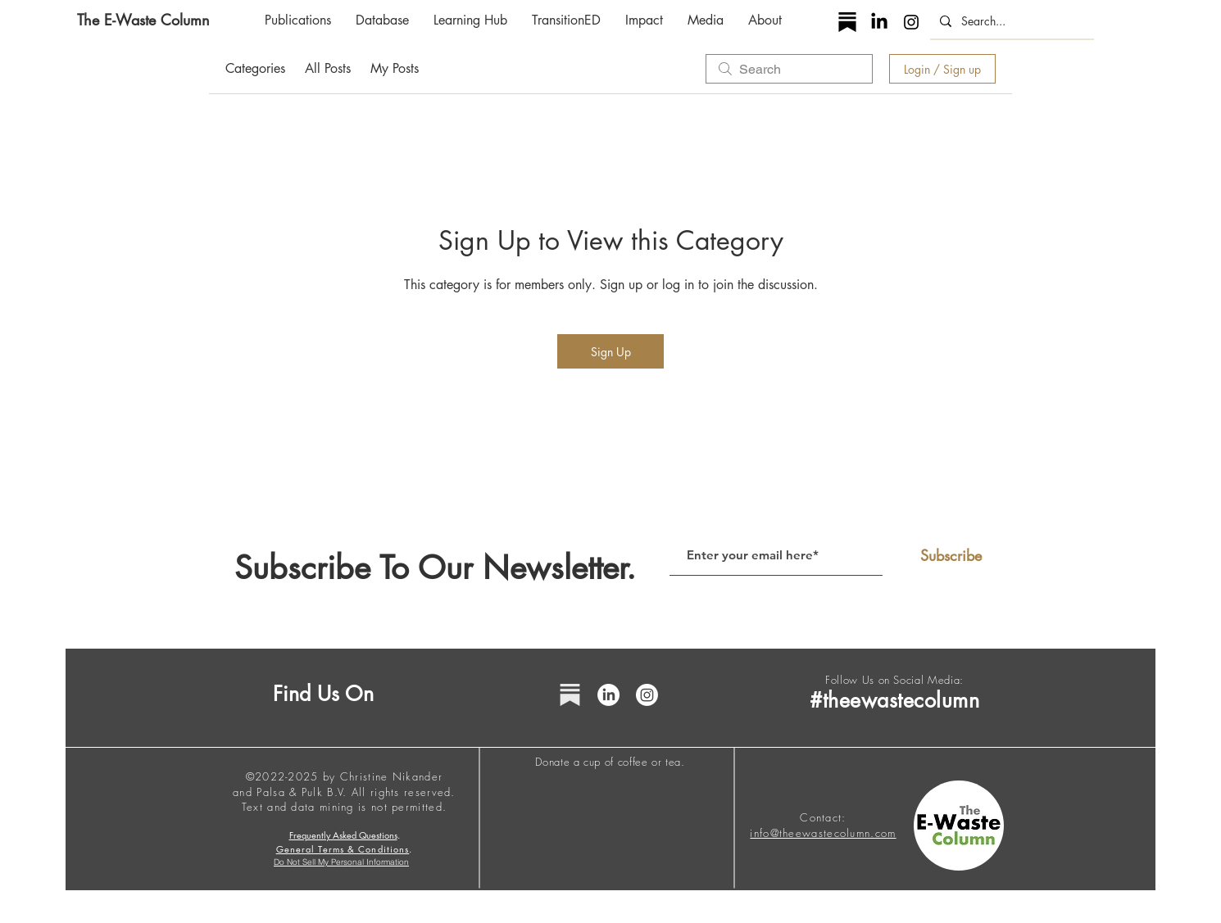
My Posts (394, 68)
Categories (255, 68)
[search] (789, 69)
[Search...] (1010, 20)
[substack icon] (847, 22)
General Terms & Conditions (343, 849)
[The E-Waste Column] (143, 20)
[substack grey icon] (570, 695)
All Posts (328, 68)
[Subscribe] (950, 556)
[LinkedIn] (879, 22)
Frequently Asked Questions (343, 835)
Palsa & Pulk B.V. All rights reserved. (355, 792)
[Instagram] (911, 22)
